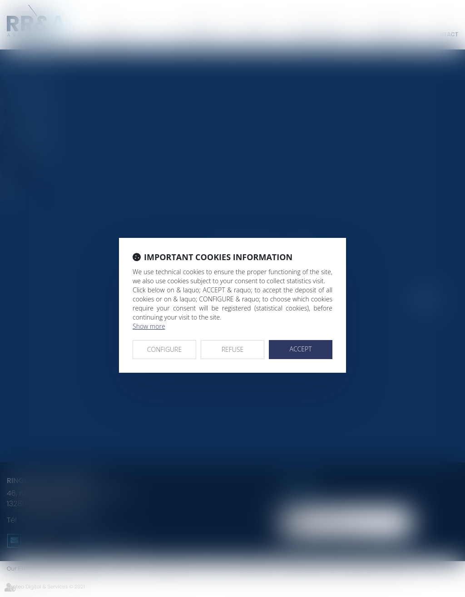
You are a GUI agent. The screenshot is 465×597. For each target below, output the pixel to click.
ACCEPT (300, 349)
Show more (149, 326)
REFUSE (233, 349)
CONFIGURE (164, 349)
